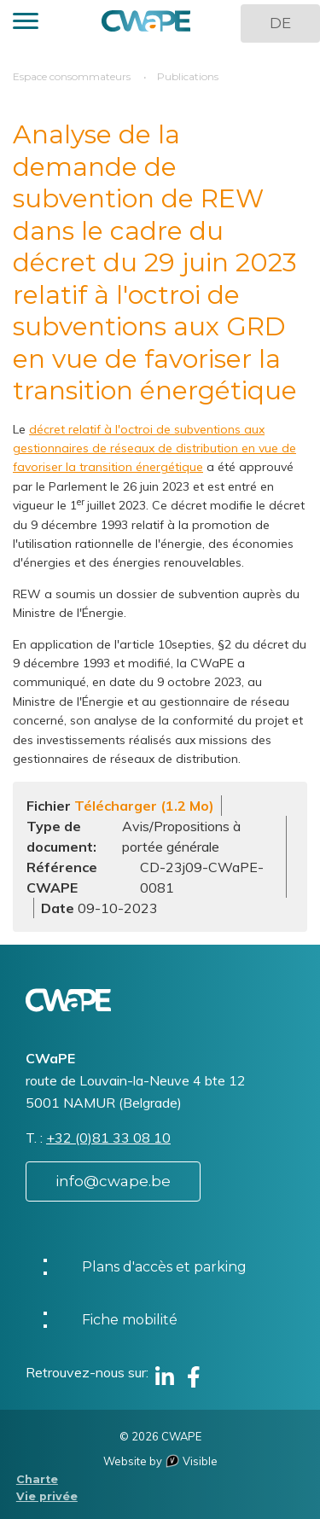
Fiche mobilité (129, 1320)
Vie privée (47, 1496)
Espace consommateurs (72, 76)
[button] (25, 23)
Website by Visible (160, 1461)
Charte (37, 1479)
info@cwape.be (113, 1181)
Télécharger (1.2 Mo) (144, 805)
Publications (187, 76)
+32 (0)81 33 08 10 (108, 1137)
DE (280, 23)
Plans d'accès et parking (164, 1267)
